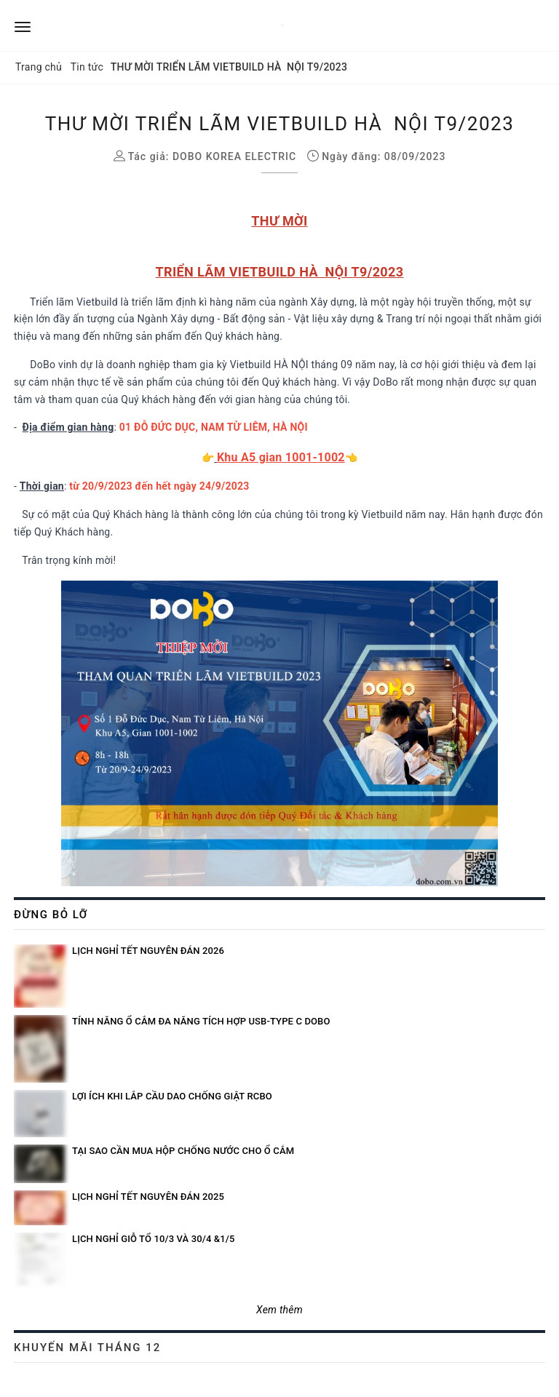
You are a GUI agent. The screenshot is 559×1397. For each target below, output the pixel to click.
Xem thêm (279, 1310)
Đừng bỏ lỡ (51, 914)
